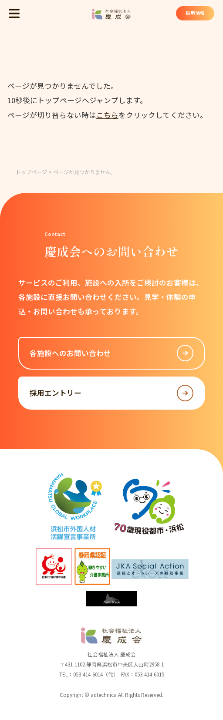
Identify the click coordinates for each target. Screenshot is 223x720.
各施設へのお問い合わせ (111, 353)
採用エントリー (111, 393)
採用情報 (193, 13)
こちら (107, 115)
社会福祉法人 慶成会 (111, 14)
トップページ (31, 171)
